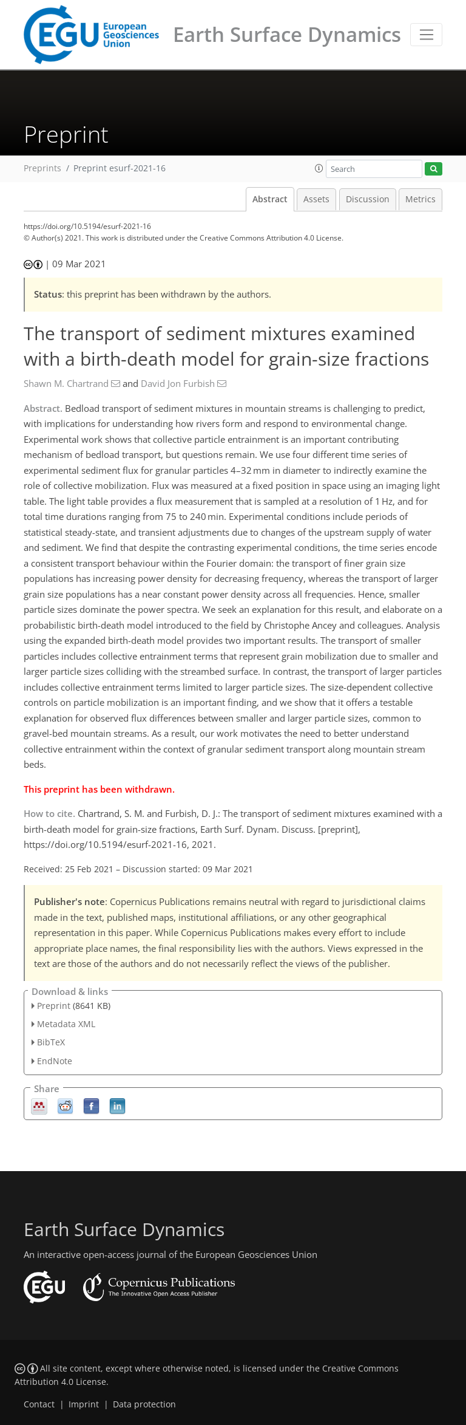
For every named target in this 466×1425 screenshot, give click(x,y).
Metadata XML (66, 1024)
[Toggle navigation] (426, 34)
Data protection (144, 1404)
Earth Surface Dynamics (287, 34)
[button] (319, 168)
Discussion (368, 199)
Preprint (53, 1005)
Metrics (420, 199)
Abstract (270, 199)
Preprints (42, 168)
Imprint (84, 1404)
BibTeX (51, 1042)
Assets (316, 199)
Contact (39, 1404)
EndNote (54, 1061)
